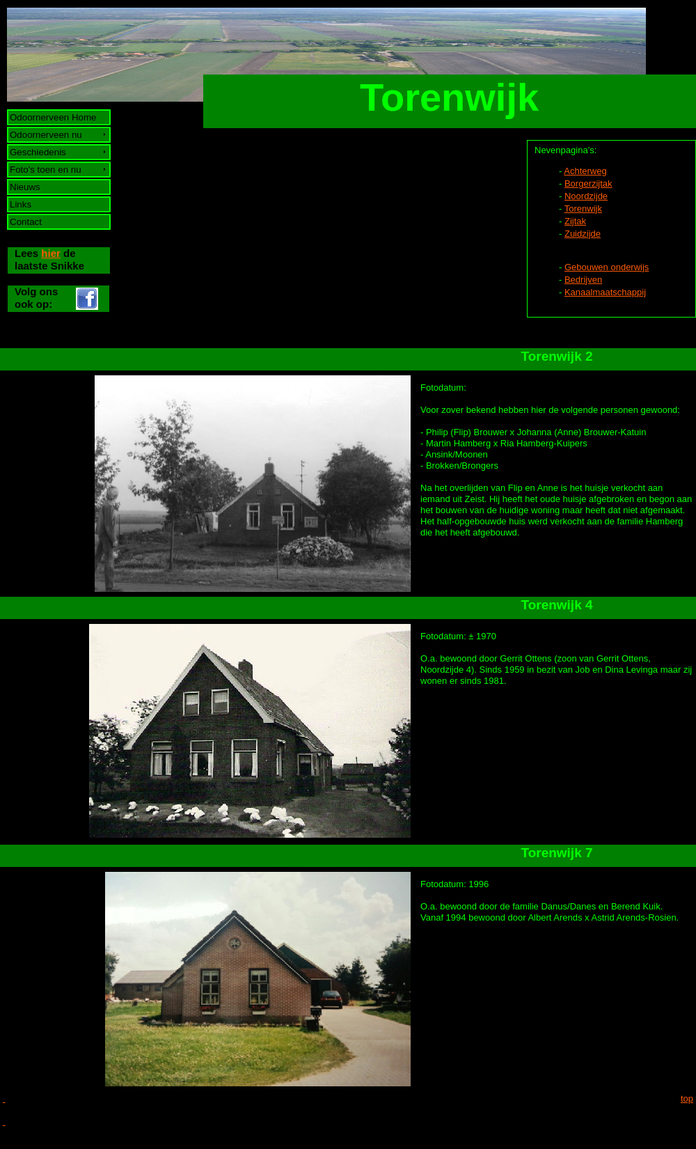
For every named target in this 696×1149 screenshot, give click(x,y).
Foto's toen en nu (46, 169)
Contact (26, 222)
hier (51, 253)
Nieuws (25, 187)
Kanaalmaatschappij (605, 292)
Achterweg (585, 171)
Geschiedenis (38, 152)
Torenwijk (583, 208)
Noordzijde (586, 196)
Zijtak (575, 221)
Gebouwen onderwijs (606, 267)
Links (21, 204)
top (687, 1098)
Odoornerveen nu (46, 135)
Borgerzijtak (588, 183)
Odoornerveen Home (53, 117)
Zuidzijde (582, 233)
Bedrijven (583, 279)
